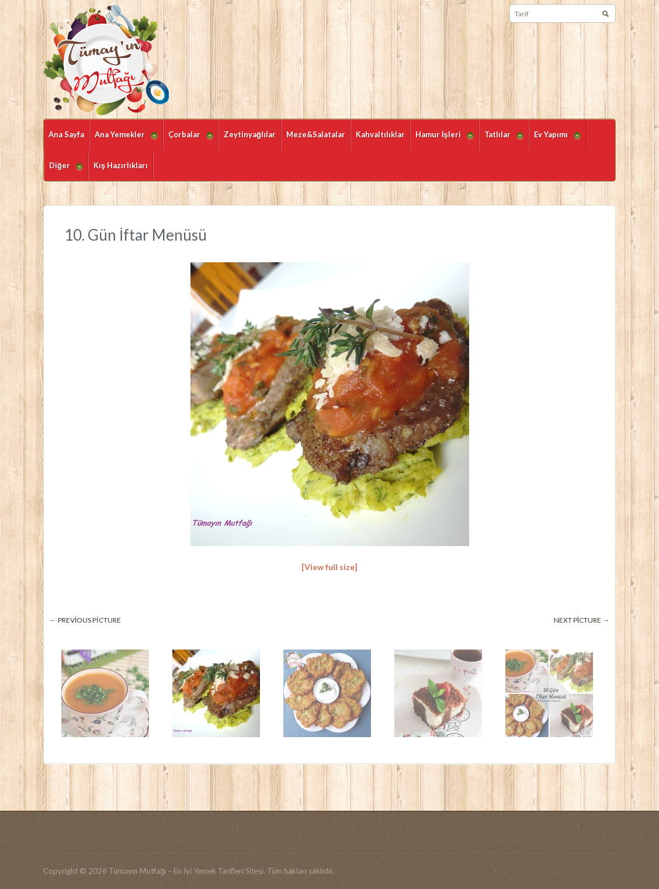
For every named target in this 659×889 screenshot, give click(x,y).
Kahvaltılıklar (380, 134)
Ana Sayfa (66, 134)
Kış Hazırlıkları (120, 165)
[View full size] (329, 567)
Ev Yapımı (555, 140)
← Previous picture (85, 620)
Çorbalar (188, 140)
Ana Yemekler (123, 140)
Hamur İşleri (442, 140)
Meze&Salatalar (315, 134)
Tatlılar (501, 140)
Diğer (63, 171)
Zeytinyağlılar (250, 134)
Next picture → (581, 620)
